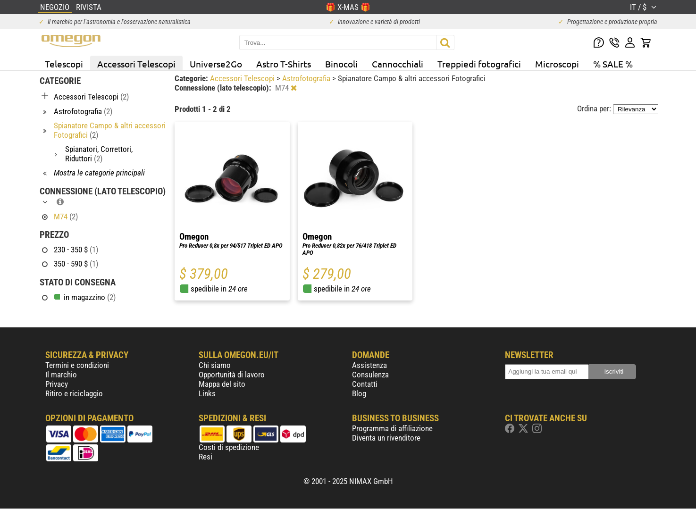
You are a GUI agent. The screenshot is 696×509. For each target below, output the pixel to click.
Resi (205, 456)
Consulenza (370, 374)
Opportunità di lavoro (232, 374)
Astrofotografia (307, 78)
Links (207, 393)
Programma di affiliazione (392, 428)
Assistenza (369, 365)
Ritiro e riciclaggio (74, 393)
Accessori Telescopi (136, 63)
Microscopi (557, 63)
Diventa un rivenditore (386, 437)
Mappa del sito (222, 384)
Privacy (56, 384)
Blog (359, 393)
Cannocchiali (397, 63)
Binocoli (341, 63)
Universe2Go (216, 63)
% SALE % (613, 63)
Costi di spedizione (229, 447)
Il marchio (61, 374)
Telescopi (64, 63)
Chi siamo (215, 365)
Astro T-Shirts (283, 63)
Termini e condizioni (77, 365)
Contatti (364, 384)
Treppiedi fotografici (479, 63)
